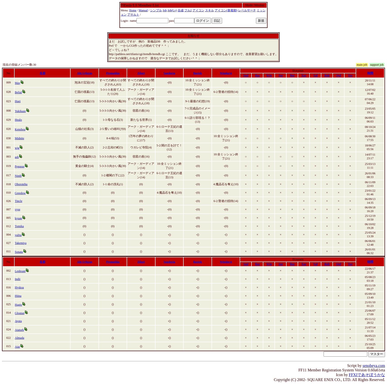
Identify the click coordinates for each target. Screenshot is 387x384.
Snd (245, 75)
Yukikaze (20, 111)
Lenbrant (20, 271)
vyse (17, 209)
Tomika (19, 226)
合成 (181, 10)
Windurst (226, 73)
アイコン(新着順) (226, 10)
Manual (143, 10)
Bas (257, 75)
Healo (18, 119)
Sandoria (169, 73)
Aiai (17, 346)
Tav (350, 75)
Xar (303, 75)
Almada (19, 338)
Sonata (19, 252)
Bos (292, 75)
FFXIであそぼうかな (367, 375)
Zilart (141, 73)
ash (17, 157)
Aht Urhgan (84, 73)
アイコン (198, 10)
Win (269, 75)
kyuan (18, 218)
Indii (17, 279)
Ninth (18, 176)
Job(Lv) (172, 10)
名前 (42, 73)
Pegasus (19, 166)
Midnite (19, 138)
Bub (326, 75)
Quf (338, 75)
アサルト (133, 14)
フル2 (188, 10)
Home (132, 10)
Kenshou (20, 129)
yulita (18, 235)
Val (315, 75)
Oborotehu (21, 184)
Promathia (112, 73)
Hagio (18, 304)
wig (17, 148)
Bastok (197, 73)
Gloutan (19, 313)
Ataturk (19, 330)
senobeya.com (374, 366)
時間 (370, 73)
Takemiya (20, 243)
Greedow (20, 193)
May (17, 83)
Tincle (18, 201)
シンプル (156, 10)
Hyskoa (19, 287)
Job (165, 10)
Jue (280, 75)
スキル (209, 10)
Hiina (18, 296)
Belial (18, 92)
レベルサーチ (247, 10)
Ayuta (18, 321)
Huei (17, 101)
